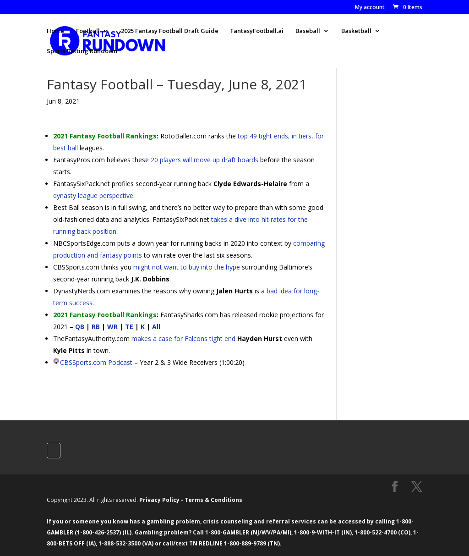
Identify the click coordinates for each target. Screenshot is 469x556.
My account (370, 8)
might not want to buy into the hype (186, 267)
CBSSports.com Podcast (96, 362)
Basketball (356, 31)
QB (79, 326)
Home (55, 31)
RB (96, 326)
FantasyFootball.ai (257, 31)
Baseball (307, 31)
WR (112, 326)
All (156, 326)
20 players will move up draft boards (204, 159)
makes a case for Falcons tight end (183, 338)
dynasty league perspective (93, 195)
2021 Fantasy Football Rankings (105, 136)
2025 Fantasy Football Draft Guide (169, 31)
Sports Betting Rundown (82, 51)
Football (88, 31)
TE (129, 326)
